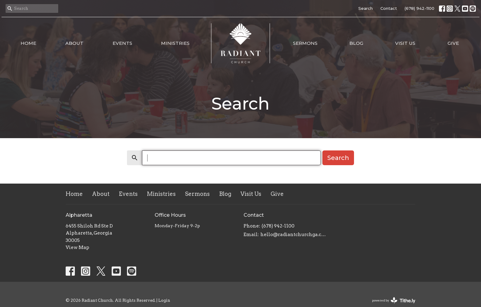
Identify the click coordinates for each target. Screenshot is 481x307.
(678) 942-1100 (419, 8)
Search (365, 8)
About (74, 43)
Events (122, 43)
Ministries (175, 43)
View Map (77, 247)
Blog (356, 43)
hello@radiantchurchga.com (293, 234)
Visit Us (405, 43)
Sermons (305, 43)
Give (453, 43)
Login (164, 300)
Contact (388, 8)
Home (28, 43)
